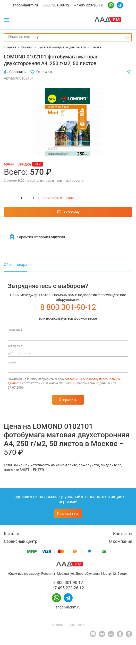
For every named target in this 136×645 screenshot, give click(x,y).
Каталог (12, 533)
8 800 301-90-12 (55, 5)
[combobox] (68, 37)
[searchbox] (68, 36)
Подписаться (68, 513)
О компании (120, 541)
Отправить (68, 400)
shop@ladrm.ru (25, 5)
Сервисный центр (20, 541)
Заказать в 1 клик (58, 198)
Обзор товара (15, 265)
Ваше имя (15, 330)
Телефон (15, 346)
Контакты (122, 533)
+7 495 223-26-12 (88, 5)
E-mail (12, 362)
